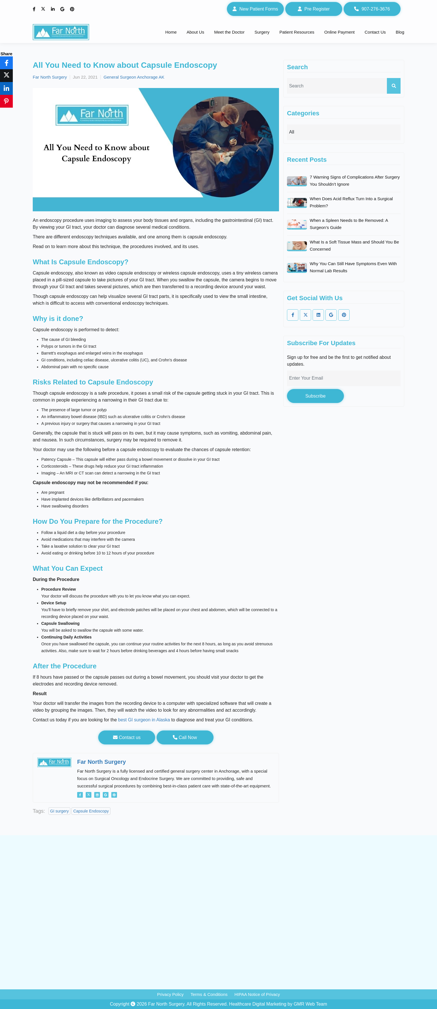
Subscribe (315, 396)
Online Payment (339, 32)
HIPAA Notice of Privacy (257, 994)
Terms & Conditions (208, 994)
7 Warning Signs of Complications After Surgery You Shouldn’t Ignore (355, 181)
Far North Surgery (50, 77)
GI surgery (59, 811)
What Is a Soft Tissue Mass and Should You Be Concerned (354, 245)
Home (171, 32)
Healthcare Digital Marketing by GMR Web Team (278, 1004)
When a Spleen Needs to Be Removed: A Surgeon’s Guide (349, 224)
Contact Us (375, 32)
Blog (400, 32)
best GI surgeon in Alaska (144, 719)
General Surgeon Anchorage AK (134, 77)
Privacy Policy (170, 994)
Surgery (262, 32)
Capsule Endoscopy (91, 811)
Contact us (127, 737)
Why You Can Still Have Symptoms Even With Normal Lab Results (353, 267)
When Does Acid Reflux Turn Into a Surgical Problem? (351, 202)
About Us (195, 32)
